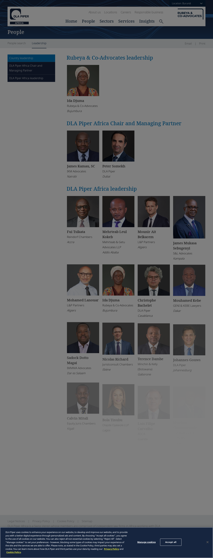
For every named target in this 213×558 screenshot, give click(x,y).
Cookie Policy (13, 552)
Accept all (170, 542)
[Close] (207, 542)
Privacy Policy (111, 548)
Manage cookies (146, 542)
